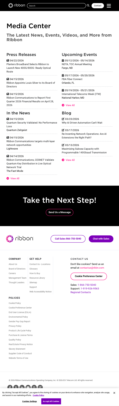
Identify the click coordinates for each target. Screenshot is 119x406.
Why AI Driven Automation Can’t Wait (82, 122)
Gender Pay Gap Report (19, 321)
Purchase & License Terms (21, 335)
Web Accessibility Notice (40, 291)
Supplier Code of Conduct (20, 353)
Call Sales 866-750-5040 (68, 238)
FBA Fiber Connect (72, 79)
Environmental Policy (18, 317)
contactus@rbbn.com (92, 267)
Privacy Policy (15, 326)
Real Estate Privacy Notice (21, 344)
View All (70, 105)
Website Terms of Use (18, 358)
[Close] (114, 394)
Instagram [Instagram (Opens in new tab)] (34, 387)
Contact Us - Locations (39, 264)
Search (88, 5)
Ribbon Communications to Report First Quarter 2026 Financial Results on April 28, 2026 (30, 101)
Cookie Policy (15, 303)
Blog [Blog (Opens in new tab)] (40, 387)
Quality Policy (15, 340)
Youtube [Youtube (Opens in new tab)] (28, 387)
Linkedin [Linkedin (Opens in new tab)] (22, 387)
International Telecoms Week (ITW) (81, 94)
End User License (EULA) (20, 312)
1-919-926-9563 (90, 288)
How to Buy (34, 273)
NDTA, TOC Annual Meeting (77, 64)
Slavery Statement (17, 349)
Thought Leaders (16, 282)
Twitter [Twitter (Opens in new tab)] (16, 387)
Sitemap (33, 282)
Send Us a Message (60, 212)
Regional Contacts (80, 292)
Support (33, 287)
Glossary (33, 269)
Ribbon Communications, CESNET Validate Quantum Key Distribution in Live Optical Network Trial (30, 163)
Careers (12, 273)
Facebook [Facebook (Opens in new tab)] (10, 387)
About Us (13, 264)
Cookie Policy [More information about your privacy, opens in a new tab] (38, 397)
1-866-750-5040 (87, 284)
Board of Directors (17, 269)
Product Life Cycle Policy (20, 330)
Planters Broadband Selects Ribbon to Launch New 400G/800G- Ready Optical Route (28, 68)
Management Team (17, 278)
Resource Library (37, 278)
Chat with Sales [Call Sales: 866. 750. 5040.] (101, 238)
